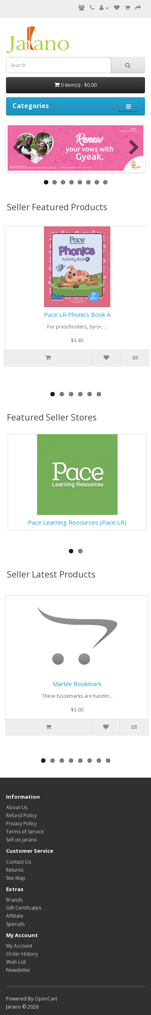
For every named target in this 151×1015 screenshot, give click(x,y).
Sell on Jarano (21, 839)
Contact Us (18, 861)
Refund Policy (21, 815)
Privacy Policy (21, 823)
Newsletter (18, 970)
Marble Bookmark (77, 684)
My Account (19, 945)
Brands (14, 899)
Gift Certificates (23, 907)
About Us (16, 807)
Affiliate (14, 915)
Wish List (16, 961)
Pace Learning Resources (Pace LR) (77, 522)
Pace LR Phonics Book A (77, 314)
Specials (15, 924)
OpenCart (46, 998)
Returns (14, 869)
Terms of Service (25, 831)
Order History (22, 953)
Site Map (15, 878)
